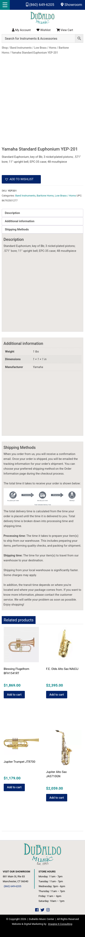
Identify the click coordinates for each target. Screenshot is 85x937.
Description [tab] (12, 213)
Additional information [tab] (19, 221)
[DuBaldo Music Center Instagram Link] (48, 910)
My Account (21, 30)
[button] (21, 179)
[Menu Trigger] (5, 5)
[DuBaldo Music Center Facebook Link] (36, 910)
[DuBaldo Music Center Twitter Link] (42, 910)
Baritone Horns (45, 195)
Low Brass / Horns (65, 195)
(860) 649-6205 (40, 5)
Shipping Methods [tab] (17, 229)
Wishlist (44, 30)
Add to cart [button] (14, 694)
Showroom (71, 5)
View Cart (64, 30)
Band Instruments (25, 195)
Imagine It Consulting (60, 923)
